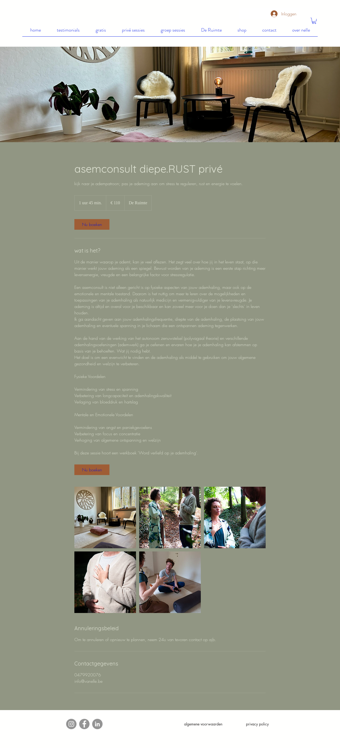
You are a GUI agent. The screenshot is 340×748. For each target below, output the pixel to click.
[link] (91, 224)
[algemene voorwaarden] (203, 724)
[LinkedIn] (97, 724)
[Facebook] (84, 724)
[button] (314, 21)
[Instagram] (71, 724)
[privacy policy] (257, 724)
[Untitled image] (105, 517)
